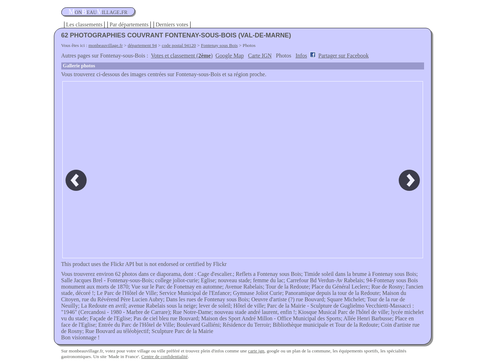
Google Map (230, 56)
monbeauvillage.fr (105, 45)
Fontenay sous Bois (219, 45)
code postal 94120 (179, 45)
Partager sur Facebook (343, 56)
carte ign (256, 350)
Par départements (129, 25)
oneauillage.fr (98, 12)
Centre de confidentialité (164, 356)
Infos (301, 56)
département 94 (142, 45)
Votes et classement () (182, 56)
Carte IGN (260, 56)
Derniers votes (172, 25)
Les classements (84, 25)
